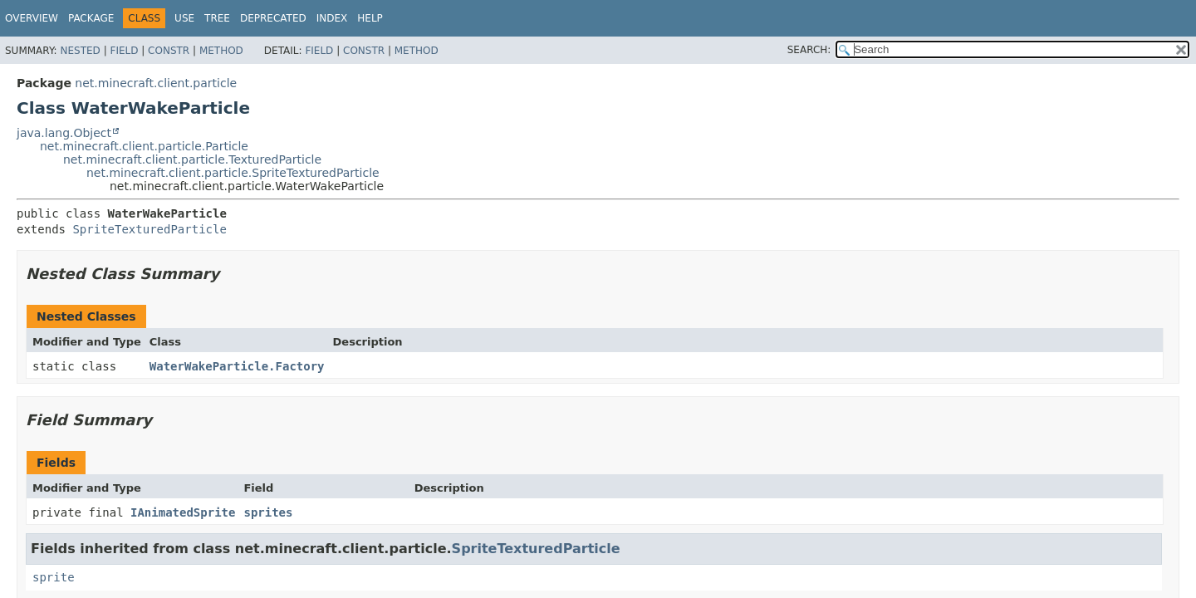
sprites (267, 512)
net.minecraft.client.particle (156, 83)
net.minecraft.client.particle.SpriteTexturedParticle (233, 172)
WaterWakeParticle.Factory (237, 366)
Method (221, 50)
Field (124, 50)
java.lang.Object (64, 133)
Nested (80, 50)
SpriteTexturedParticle (149, 229)
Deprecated (273, 18)
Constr (168, 50)
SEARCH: (809, 50)
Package (91, 18)
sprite (53, 577)
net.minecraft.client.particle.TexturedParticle (192, 159)
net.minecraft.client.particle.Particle (144, 146)
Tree (217, 18)
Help (370, 18)
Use (184, 18)
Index (332, 18)
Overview (31, 18)
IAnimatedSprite (182, 512)
